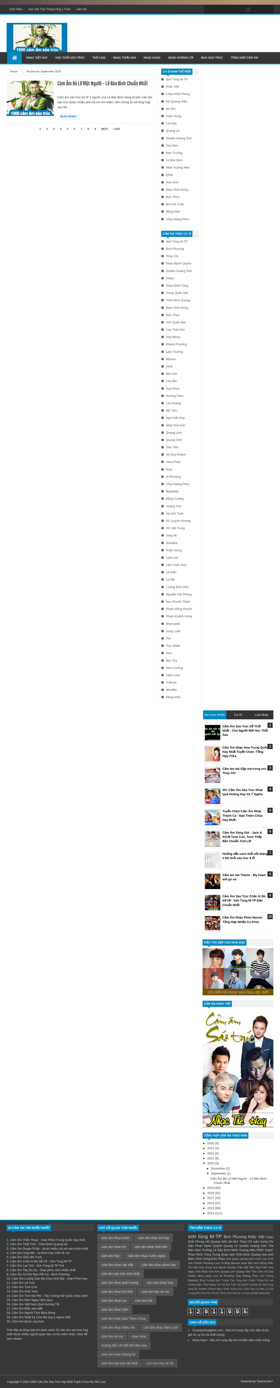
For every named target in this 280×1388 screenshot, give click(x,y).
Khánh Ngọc (215, 1289)
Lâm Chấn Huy (176, 565)
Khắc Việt (172, 86)
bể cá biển (240, 1340)
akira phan (173, 462)
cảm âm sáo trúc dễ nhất (119, 1363)
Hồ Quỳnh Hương (178, 521)
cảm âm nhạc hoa (160, 1283)
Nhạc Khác (152, 57)
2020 (211, 1163)
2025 (211, 1143)
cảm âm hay (110, 1256)
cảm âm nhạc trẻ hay (153, 1238)
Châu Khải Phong (178, 94)
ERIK (169, 175)
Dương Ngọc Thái (198, 1284)
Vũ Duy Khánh (176, 454)
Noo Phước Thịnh (178, 601)
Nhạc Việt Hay (37, 57)
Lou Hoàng (173, 403)
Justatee (172, 543)
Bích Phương (175, 249)
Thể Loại (99, 57)
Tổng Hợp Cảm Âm (244, 57)
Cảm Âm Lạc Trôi (22, 1265)
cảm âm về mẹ (112, 1336)
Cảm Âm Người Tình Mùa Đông (33, 1312)
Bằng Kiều (173, 211)
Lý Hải (170, 579)
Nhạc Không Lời (180, 57)
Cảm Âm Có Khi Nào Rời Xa (29, 1274)
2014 (211, 1213)
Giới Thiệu (15, 9)
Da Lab (269, 1280)
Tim (168, 638)
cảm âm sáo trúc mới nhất (120, 1274)
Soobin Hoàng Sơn (179, 138)
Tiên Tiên (172, 447)
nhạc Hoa (139, 1336)
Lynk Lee (172, 557)
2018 (211, 1193)
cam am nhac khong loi (118, 1354)
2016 (211, 1203)
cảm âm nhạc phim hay (159, 1265)
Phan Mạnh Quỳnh (178, 263)
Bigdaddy (172, 491)
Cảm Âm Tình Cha (24, 1287)
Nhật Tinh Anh (175, 425)
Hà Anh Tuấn (175, 513)
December (218, 1168)
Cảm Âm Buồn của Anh (28, 1321)
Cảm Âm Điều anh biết (27, 1308)
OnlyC (170, 278)
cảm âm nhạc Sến (114, 1309)
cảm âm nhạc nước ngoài (146, 1256)
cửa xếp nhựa (258, 1330)
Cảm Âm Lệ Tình (23, 1283)
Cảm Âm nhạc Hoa (25, 1291)
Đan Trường (174, 153)
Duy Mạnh (219, 1267)
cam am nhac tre (113, 1247)
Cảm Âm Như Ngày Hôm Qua (32, 1300)
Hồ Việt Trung (175, 528)
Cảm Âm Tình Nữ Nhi (26, 1295)
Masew (171, 359)
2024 (211, 1148)
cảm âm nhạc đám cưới (160, 1327)
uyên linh (173, 675)
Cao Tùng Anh (238, 1280)
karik (169, 366)
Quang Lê (172, 130)
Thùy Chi (172, 256)
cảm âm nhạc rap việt (117, 1265)
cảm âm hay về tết (160, 1363)
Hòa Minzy (173, 337)
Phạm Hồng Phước (179, 609)
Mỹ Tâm (171, 410)
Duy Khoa (172, 388)
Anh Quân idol (176, 322)
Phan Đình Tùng (177, 285)
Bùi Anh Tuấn (175, 204)
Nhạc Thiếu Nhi (124, 57)
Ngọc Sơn (194, 1271)
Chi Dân (171, 123)
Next (104, 129)
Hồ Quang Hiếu (176, 101)
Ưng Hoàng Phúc (178, 219)
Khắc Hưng (174, 550)
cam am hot (143, 1300)
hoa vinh (172, 182)
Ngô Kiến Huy (175, 418)
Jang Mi (171, 535)
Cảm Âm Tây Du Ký (23, 1270)
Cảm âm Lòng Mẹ (22, 1253)
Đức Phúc (173, 197)
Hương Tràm (174, 396)
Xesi (169, 653)
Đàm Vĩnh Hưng (177, 189)
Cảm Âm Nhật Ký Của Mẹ (29, 1317)
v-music (171, 682)
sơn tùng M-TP (177, 79)
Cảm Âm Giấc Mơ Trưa (26, 1257)
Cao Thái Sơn (175, 329)
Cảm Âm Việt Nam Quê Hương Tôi (35, 1304)
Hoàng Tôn (173, 506)
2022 (211, 1153)
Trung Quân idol (177, 293)
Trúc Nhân (173, 645)
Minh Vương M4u (178, 167)
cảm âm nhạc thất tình (150, 1247)
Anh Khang (266, 1276)
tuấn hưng (173, 116)
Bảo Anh (172, 373)
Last (117, 129)
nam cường (174, 668)
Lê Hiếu (171, 572)
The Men (172, 145)
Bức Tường (222, 1280)
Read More (68, 116)
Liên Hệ (81, 9)
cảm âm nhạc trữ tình (117, 1291)
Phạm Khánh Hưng (179, 616)
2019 (211, 1188)
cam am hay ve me (155, 1291)
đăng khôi (173, 697)
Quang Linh (174, 432)
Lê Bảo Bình (174, 160)
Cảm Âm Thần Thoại (24, 1240)
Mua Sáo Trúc (212, 57)
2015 (211, 1208)
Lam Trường (174, 352)
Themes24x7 (265, 1381)
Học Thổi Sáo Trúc (70, 57)
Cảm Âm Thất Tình (23, 1244)
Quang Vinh (174, 440)
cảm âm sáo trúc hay (74, 1330)
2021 (211, 1158)
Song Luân (173, 631)
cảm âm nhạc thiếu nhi (118, 1327)
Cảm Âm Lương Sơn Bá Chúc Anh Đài (38, 1278)
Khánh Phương (176, 344)
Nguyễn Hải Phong (179, 594)
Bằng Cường (175, 498)
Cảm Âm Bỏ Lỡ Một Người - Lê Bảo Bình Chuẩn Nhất (102, 83)
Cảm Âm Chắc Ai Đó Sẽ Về (28, 1261)
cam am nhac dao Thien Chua (123, 1318)
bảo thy (171, 660)
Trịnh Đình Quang (178, 300)
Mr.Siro (171, 109)
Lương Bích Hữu (177, 587)
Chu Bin (171, 381)
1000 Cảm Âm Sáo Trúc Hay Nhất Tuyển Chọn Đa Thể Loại (68, 1382)
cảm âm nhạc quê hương (119, 1283)
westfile (171, 690)
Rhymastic (173, 624)
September (219, 1173)
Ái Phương (173, 476)
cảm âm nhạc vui (113, 1300)
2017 (211, 1198)
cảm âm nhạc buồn (115, 1238)
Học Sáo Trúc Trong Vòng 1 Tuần (49, 9)
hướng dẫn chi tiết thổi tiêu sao (124, 1345)
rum (169, 469)
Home (14, 71)
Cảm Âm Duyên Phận (24, 1248)
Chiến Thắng (256, 1280)
